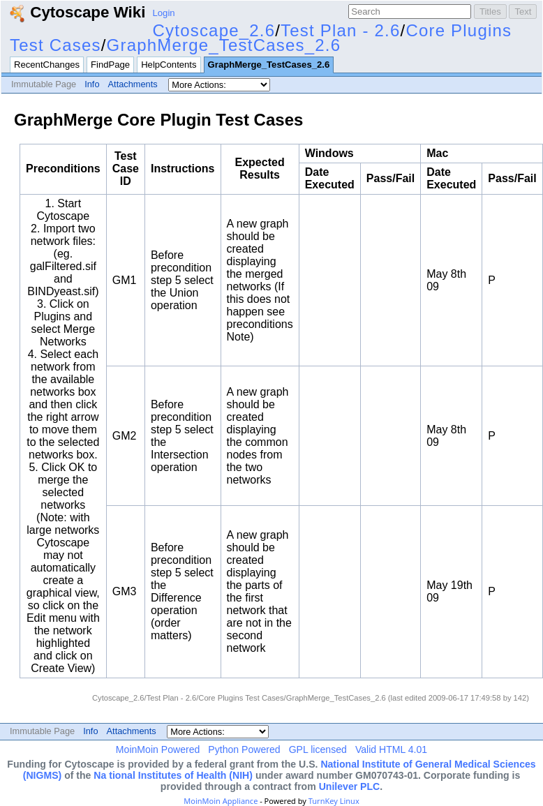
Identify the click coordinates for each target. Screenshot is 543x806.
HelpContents (168, 64)
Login (164, 13)
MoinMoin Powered (158, 749)
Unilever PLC (349, 786)
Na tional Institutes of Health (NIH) (173, 775)
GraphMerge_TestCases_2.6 (224, 45)
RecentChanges (47, 64)
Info (91, 84)
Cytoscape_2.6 (214, 30)
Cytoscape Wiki (77, 12)
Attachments (133, 84)
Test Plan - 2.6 (340, 30)
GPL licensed (318, 749)
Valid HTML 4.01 (391, 749)
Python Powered (244, 749)
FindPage (110, 64)
